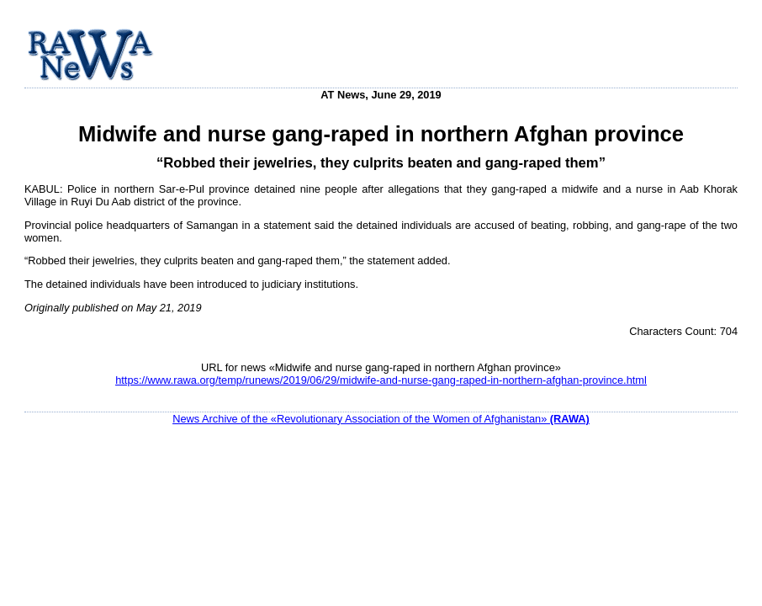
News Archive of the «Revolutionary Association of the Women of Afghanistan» (381, 418)
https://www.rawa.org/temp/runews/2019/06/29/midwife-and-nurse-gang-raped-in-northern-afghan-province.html (381, 380)
